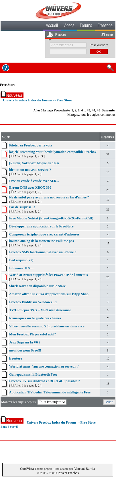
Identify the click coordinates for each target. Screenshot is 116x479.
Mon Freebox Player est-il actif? (32, 334)
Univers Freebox (67, 473)
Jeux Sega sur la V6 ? (24, 342)
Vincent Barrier (84, 469)
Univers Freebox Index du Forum (27, 100)
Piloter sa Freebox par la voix (30, 145)
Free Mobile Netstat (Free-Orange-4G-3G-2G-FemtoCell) (51, 218)
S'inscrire (107, 35)
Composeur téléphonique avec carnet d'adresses (44, 234)
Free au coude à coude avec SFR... (34, 181)
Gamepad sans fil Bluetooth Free (33, 374)
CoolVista (27, 469)
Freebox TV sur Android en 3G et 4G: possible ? (44, 381)
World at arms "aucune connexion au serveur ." (44, 366)
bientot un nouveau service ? (30, 170)
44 (93, 110)
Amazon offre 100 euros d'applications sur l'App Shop (49, 294)
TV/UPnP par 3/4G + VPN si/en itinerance (40, 310)
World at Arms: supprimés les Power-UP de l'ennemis (48, 275)
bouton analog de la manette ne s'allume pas (41, 241)
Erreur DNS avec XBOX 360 (30, 188)
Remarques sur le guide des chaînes (35, 318)
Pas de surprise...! (22, 207)
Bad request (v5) (21, 260)
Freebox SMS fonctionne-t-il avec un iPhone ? (42, 252)
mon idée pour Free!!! (25, 350)
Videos (69, 26)
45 (98, 110)
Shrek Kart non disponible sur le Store (37, 286)
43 (88, 110)
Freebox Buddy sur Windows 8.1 (33, 302)
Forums (86, 26)
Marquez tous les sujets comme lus (91, 115)
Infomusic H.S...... (22, 268)
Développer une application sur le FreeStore (41, 226)
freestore (15, 358)
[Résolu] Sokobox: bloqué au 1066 (34, 163)
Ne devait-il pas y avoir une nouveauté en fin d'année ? (49, 197)
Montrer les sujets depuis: (34, 402)
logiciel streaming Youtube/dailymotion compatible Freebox (52, 152)
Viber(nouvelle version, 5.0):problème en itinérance (46, 326)
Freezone (105, 26)
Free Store (7, 85)
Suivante (108, 110)
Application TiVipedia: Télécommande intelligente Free (50, 392)
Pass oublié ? (99, 45)
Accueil (52, 26)
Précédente (62, 110)
